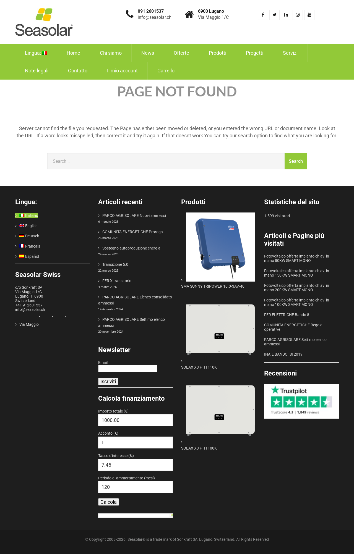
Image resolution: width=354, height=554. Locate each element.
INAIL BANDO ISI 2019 (283, 354)
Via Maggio (29, 324)
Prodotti (217, 53)
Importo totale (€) (113, 411)
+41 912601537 (29, 305)
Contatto (77, 70)
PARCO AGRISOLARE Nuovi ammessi (134, 215)
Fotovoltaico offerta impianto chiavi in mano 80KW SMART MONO (296, 258)
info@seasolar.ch (30, 309)
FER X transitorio (116, 281)
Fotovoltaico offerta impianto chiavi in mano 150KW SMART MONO (296, 273)
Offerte (181, 53)
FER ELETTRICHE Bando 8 (286, 315)
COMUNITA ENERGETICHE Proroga (132, 232)
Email (103, 362)
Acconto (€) (108, 433)
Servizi (290, 53)
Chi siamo (111, 53)
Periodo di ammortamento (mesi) (126, 478)
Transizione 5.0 (115, 264)
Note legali (36, 70)
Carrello (166, 70)
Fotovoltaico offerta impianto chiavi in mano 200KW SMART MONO (296, 287)
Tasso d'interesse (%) (116, 455)
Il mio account (122, 70)
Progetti (254, 53)
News (147, 53)
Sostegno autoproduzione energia (131, 248)
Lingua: (36, 53)
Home (73, 53)
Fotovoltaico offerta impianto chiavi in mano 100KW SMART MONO (296, 302)
